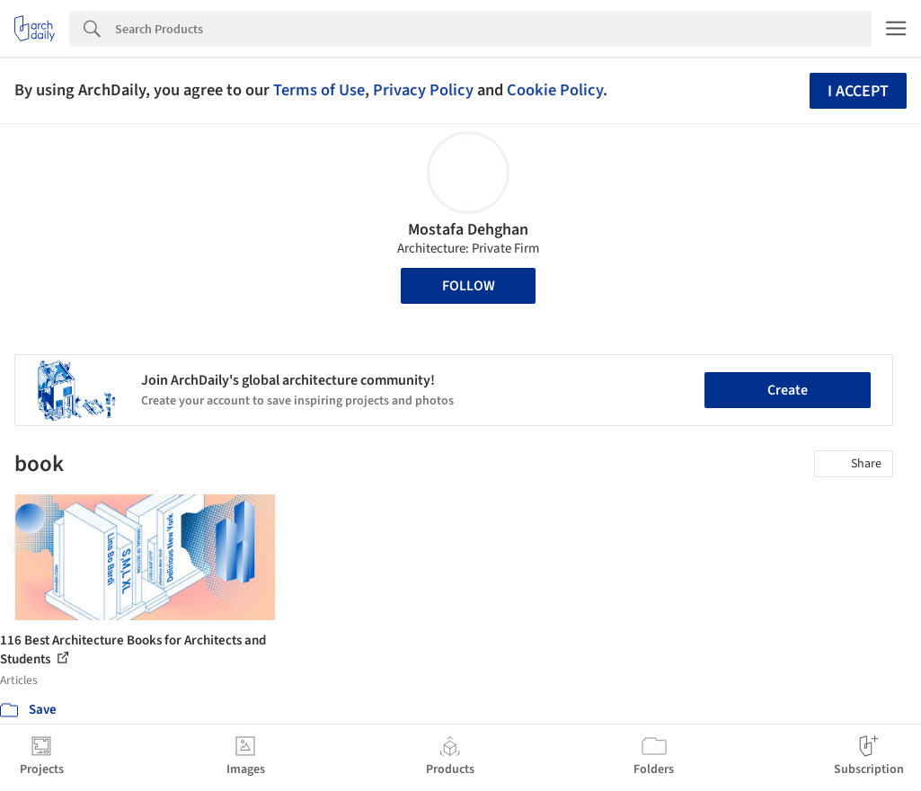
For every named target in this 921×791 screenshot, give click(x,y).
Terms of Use (319, 90)
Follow (468, 286)
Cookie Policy (555, 90)
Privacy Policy (423, 90)
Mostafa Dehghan (468, 229)
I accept (858, 91)
